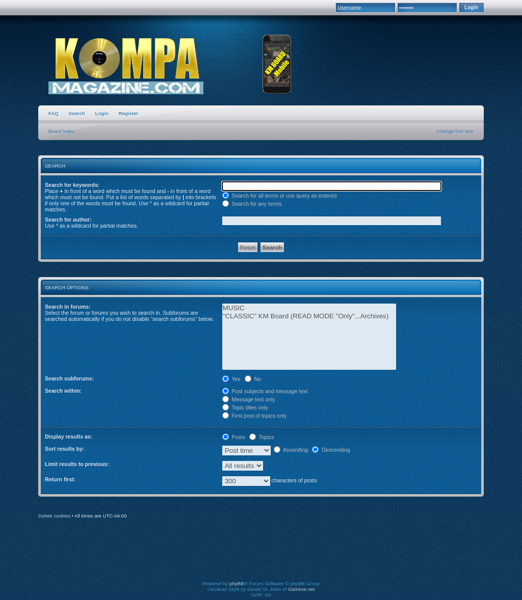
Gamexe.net (301, 589)
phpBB (236, 583)
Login (102, 113)
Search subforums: (69, 378)
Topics (261, 437)
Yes (231, 379)
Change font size (455, 131)
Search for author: (68, 219)
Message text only (248, 399)
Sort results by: (64, 449)
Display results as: (68, 436)
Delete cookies (54, 516)
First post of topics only (254, 416)
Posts (233, 437)
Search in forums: (68, 307)
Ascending (291, 450)
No (253, 379)
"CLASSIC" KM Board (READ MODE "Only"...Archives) (309, 316)
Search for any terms (252, 204)
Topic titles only (245, 407)
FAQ (53, 113)
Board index (61, 131)
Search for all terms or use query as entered (279, 196)
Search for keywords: (72, 185)
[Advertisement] (261, 557)
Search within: (63, 391)
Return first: (60, 479)
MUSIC (309, 308)
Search (77, 113)
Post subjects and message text (265, 391)
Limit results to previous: (77, 464)
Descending (331, 450)
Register (128, 113)
